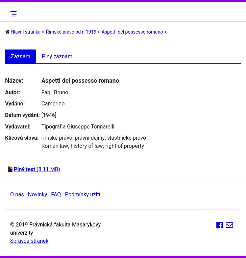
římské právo (56, 138)
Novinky (37, 194)
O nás (17, 194)
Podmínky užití (82, 194)
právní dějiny (90, 138)
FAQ (56, 194)
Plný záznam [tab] (57, 56)
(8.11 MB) (37, 169)
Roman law (54, 146)
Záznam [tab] (20, 56)
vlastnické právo (126, 138)
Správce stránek (29, 241)
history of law (87, 146)
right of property (124, 146)
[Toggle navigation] (12, 14)
